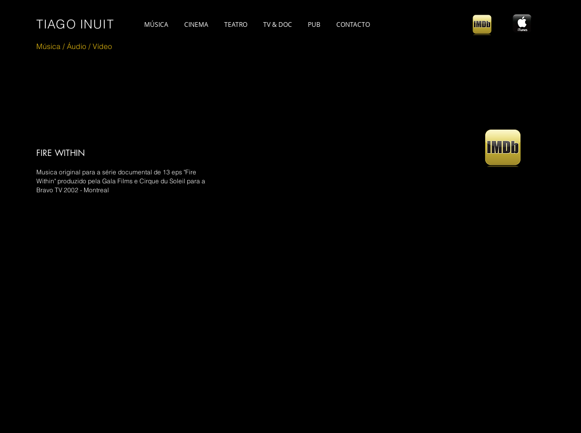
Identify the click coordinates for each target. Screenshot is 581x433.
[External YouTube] (208, 310)
